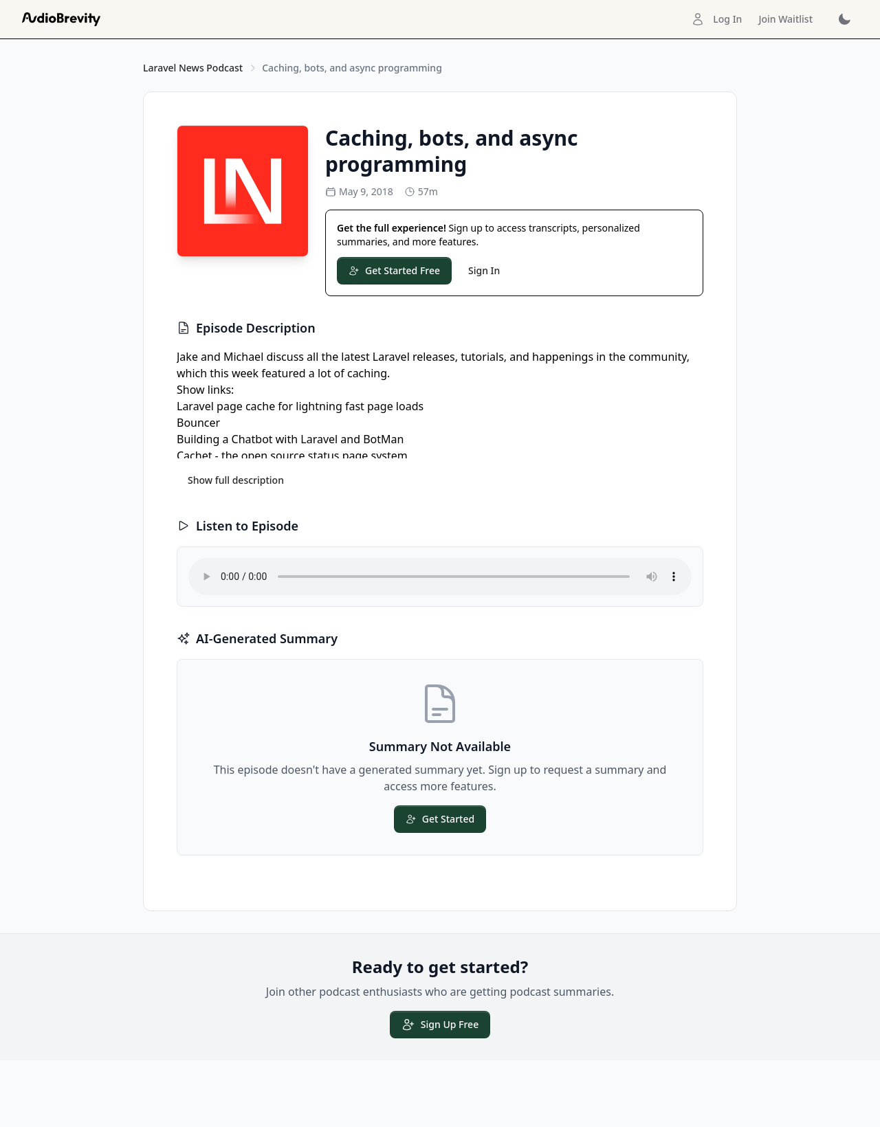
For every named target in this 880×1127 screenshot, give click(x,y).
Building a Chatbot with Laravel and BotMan (290, 439)
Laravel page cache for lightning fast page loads (300, 406)
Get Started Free (394, 270)
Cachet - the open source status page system (292, 455)
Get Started (440, 818)
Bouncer (198, 422)
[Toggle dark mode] (844, 19)
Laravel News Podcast (193, 67)
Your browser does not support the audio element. (440, 576)
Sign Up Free (440, 1024)
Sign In (484, 270)
